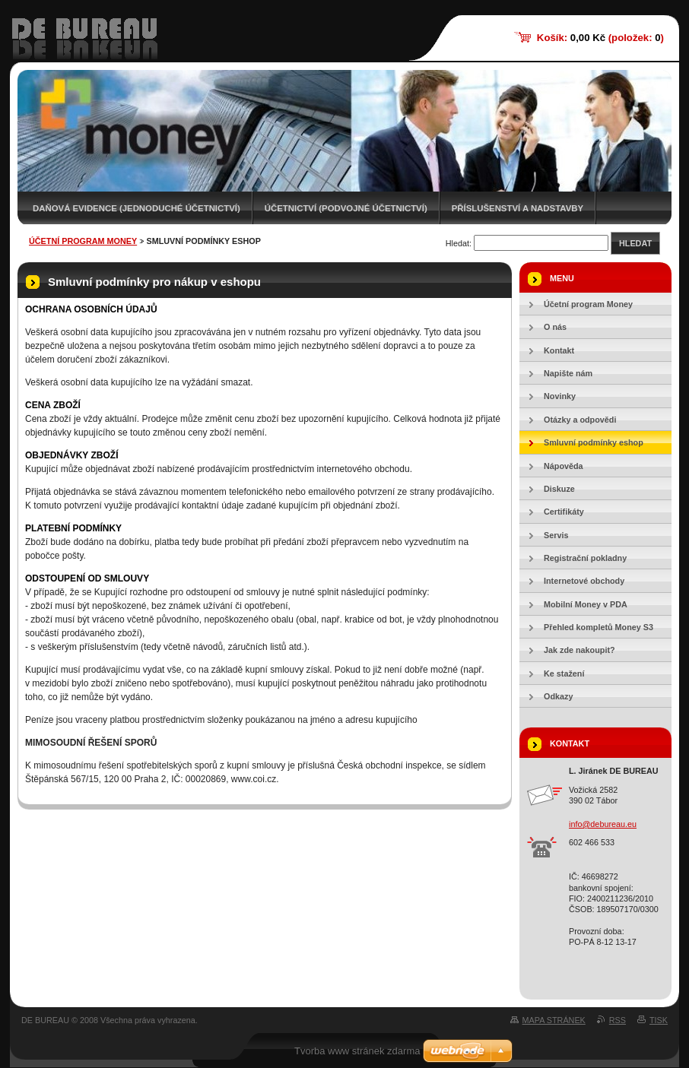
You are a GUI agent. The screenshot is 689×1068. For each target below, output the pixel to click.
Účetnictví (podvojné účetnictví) (346, 208)
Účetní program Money (83, 241)
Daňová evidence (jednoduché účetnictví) (136, 208)
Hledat (635, 243)
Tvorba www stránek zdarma (357, 1051)
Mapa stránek (554, 1020)
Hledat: (459, 243)
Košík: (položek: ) (600, 37)
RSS (617, 1020)
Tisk (658, 1020)
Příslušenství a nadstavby (517, 208)
